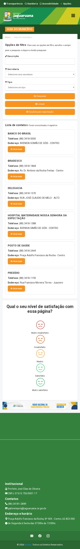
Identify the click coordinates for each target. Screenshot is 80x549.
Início (7, 37)
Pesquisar (40, 96)
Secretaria (12, 69)
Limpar (40, 104)
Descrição (12, 56)
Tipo (8, 82)
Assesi (28, 544)
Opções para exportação (39, 112)
